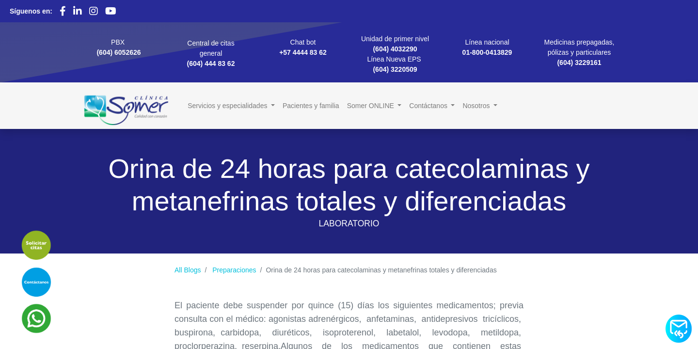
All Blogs (187, 270)
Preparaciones (234, 270)
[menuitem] (311, 106)
